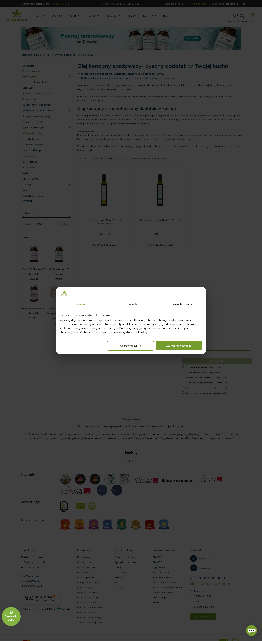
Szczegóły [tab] (131, 304)
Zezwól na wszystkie (178, 345)
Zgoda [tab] (81, 304)
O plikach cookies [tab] (181, 304)
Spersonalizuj (130, 345)
